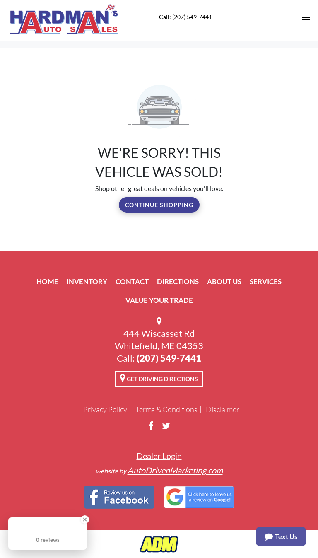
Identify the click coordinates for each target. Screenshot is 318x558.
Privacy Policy (105, 409)
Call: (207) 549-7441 (185, 16)
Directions (178, 281)
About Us (224, 281)
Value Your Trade (159, 300)
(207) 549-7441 (169, 358)
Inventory (87, 281)
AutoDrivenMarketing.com (175, 470)
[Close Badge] (85, 519)
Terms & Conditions (166, 409)
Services (266, 281)
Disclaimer (222, 409)
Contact (132, 281)
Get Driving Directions (159, 377)
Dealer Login (159, 456)
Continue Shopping (159, 204)
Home (47, 281)
